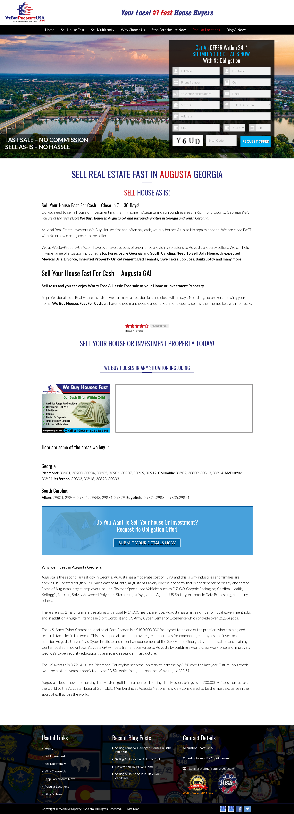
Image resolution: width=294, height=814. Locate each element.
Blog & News (236, 30)
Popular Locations (206, 30)
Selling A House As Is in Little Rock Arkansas (138, 775)
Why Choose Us (133, 30)
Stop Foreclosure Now (169, 30)
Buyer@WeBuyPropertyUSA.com (211, 768)
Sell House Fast (72, 30)
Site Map (133, 808)
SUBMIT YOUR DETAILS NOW (147, 543)
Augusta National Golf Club (90, 688)
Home (49, 30)
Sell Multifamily (102, 30)
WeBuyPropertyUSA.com (76, 808)
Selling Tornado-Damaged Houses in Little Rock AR (143, 749)
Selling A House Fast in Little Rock (138, 759)
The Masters (106, 682)
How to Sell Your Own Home (134, 767)
